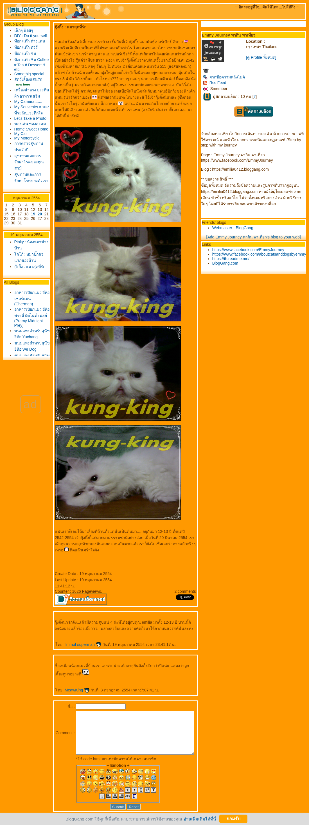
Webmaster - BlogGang (234, 228)
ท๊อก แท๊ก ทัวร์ (24, 58)
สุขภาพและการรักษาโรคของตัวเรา (26, 226)
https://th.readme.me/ (232, 258)
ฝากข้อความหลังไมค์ (225, 77)
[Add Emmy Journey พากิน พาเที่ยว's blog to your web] (255, 237)
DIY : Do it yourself (22, 37)
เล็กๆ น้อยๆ (22, 30)
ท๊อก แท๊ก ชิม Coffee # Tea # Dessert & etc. (25, 75)
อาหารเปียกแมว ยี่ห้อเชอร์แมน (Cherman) (26, 361)
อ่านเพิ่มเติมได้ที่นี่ (200, 818)
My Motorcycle (25, 183)
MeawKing (67, 684)
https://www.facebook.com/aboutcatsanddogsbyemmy (261, 254)
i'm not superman (73, 638)
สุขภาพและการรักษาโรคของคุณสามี (26, 207)
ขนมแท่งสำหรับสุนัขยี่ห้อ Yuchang (26, 405)
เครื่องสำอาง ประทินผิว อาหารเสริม (23, 111)
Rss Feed (216, 82)
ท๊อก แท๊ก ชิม (24, 64)
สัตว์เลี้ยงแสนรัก (26, 94)
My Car (19, 179)
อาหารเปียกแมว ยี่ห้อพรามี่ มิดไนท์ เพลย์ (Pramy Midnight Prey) (26, 382)
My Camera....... (23, 125)
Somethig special (21, 86)
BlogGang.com (227, 263)
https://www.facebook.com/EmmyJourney (250, 249)
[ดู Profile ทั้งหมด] (262, 57)
